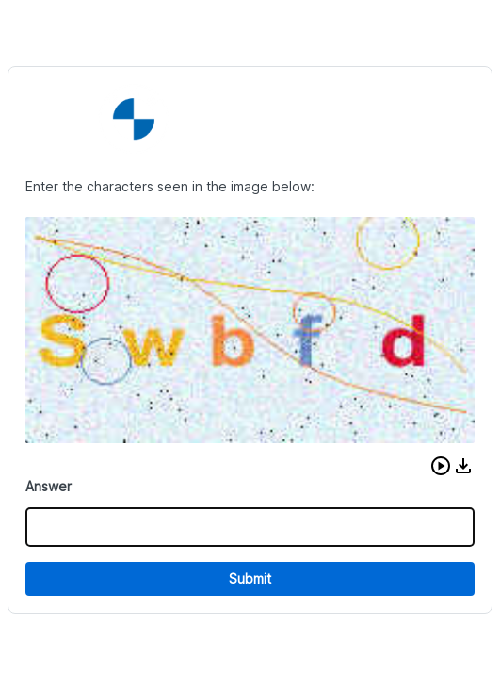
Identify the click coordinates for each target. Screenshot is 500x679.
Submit (250, 579)
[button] (440, 466)
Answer (48, 486)
